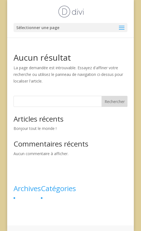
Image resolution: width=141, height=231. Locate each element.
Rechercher (115, 101)
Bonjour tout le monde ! (35, 128)
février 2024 (28, 198)
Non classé (55, 198)
